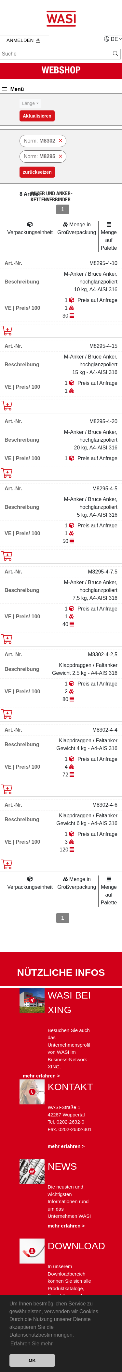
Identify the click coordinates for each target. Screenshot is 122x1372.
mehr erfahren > (41, 1075)
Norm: (43, 141)
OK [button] (32, 1360)
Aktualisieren (37, 116)
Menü (13, 89)
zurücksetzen (37, 172)
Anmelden (23, 40)
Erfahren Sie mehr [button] (31, 1343)
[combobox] (30, 103)
